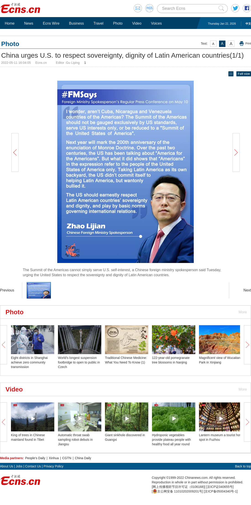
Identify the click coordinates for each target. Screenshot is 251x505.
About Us (6, 466)
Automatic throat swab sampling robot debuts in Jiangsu (75, 439)
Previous (7, 290)
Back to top (243, 466)
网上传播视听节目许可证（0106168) (178, 487)
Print (248, 43)
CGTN (66, 458)
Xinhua (54, 458)
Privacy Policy (53, 466)
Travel (99, 23)
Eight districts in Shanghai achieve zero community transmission (29, 362)
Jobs (19, 466)
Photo (118, 23)
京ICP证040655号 (220, 487)
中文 (248, 23)
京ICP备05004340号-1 (221, 491)
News (28, 23)
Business (76, 23)
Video (136, 23)
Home (10, 23)
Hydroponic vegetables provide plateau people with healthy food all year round (171, 439)
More (243, 312)
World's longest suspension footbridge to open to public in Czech (79, 362)
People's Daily (35, 458)
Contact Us (33, 466)
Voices (156, 23)
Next (247, 290)
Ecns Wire (51, 23)
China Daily (83, 458)
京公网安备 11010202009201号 (177, 491)
